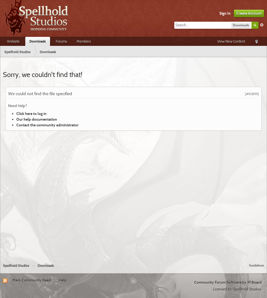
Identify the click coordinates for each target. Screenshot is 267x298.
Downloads (37, 41)
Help (63, 280)
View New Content (231, 41)
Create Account (249, 13)
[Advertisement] (62, 195)
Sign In (225, 13)
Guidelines (256, 265)
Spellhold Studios (16, 266)
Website (13, 41)
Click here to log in (31, 113)
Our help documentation (36, 119)
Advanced (262, 25)
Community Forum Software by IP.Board (228, 282)
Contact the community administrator (47, 125)
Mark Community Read (32, 280)
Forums (61, 41)
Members (84, 41)
